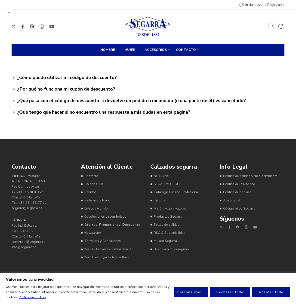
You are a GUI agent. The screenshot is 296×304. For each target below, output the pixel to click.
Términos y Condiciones (102, 240)
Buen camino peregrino (171, 249)
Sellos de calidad (166, 224)
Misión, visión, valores (170, 208)
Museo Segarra (165, 240)
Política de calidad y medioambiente (250, 175)
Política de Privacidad (239, 184)
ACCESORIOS (156, 49)
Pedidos (90, 192)
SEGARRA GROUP (168, 184)
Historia (159, 200)
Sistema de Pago (97, 200)
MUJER (129, 49)
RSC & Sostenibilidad (169, 232)
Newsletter (92, 232)
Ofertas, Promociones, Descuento (112, 224)
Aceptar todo (271, 292)
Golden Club (93, 184)
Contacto (91, 175)
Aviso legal (231, 200)
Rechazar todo (230, 292)
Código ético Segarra (239, 208)
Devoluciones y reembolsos (105, 216)
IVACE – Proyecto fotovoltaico (107, 257)
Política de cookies (32, 297)
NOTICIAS (161, 175)
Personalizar (189, 292)
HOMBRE (107, 49)
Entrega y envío (96, 208)
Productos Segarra (168, 216)
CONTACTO (186, 49)
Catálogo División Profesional (176, 192)
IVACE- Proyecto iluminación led (108, 249)
